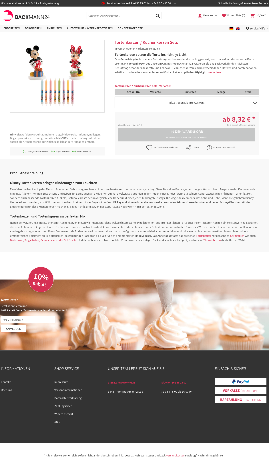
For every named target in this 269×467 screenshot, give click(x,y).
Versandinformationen (68, 390)
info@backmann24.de (129, 391)
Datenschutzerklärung (68, 398)
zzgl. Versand (249, 124)
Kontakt (6, 382)
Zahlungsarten (63, 406)
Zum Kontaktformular (121, 382)
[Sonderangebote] (130, 28)
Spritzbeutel (203, 236)
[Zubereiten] (11, 28)
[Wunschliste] (233, 15)
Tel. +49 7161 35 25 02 (173, 382)
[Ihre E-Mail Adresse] (28, 319)
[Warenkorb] (258, 15)
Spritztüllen (237, 236)
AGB (56, 422)
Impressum (61, 382)
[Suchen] (158, 15)
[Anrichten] (54, 28)
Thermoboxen (212, 240)
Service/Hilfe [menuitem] (256, 28)
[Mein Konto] (207, 15)
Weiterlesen (215, 72)
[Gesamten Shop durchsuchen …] (124, 15)
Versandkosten (175, 455)
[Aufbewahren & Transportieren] (89, 28)
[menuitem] (124, 17)
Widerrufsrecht (63, 414)
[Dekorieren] (33, 28)
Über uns (6, 390)
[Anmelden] (13, 328)
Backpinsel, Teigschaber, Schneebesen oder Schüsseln (43, 240)
